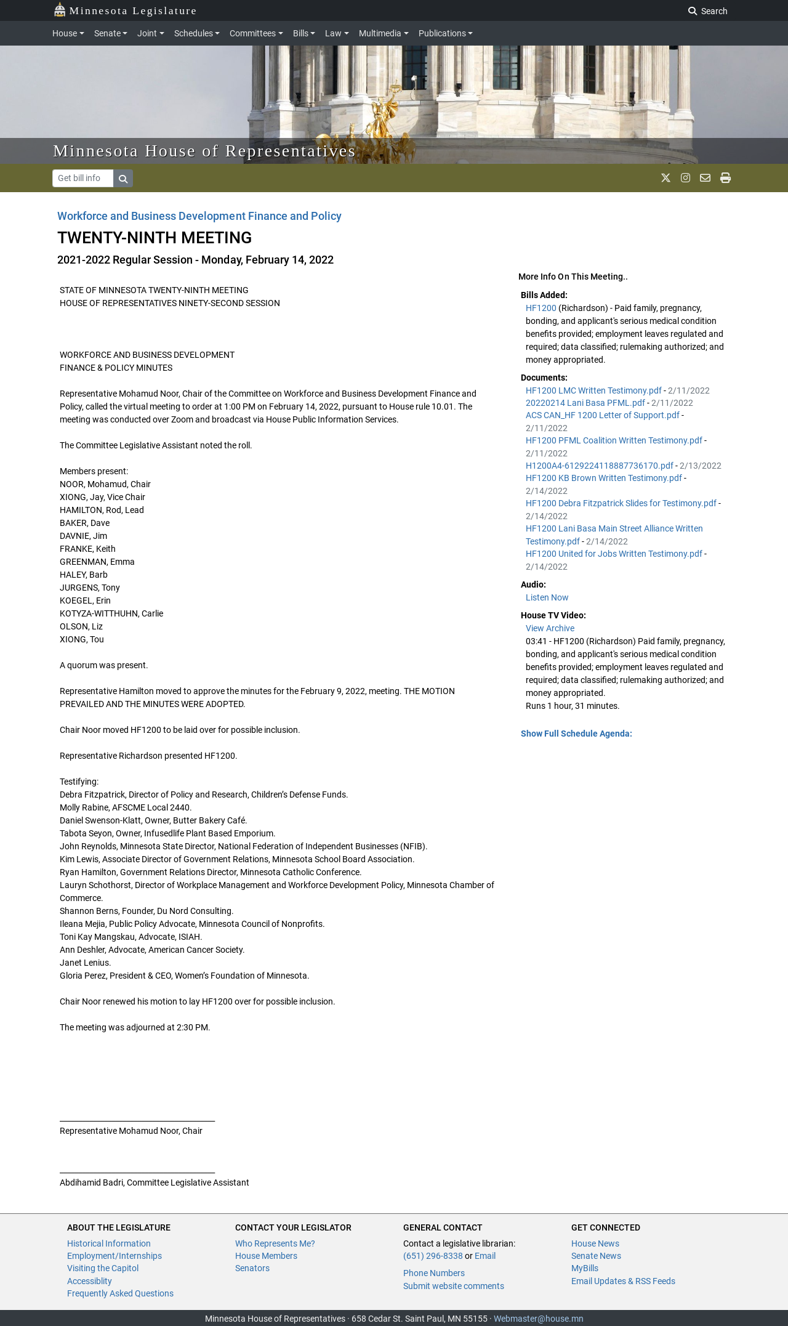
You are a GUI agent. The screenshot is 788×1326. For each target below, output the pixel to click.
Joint (147, 33)
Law (333, 33)
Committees (253, 33)
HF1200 (542, 308)
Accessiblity (89, 1281)
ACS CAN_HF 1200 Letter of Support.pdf (603, 415)
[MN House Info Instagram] (685, 178)
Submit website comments (453, 1286)
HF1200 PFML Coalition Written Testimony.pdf (615, 440)
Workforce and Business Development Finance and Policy (199, 215)
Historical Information (109, 1243)
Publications (442, 33)
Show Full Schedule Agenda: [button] (576, 733)
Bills (300, 33)
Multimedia (380, 33)
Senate (107, 33)
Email (485, 1256)
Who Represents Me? (275, 1243)
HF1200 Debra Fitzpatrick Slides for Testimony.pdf (622, 503)
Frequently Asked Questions (120, 1293)
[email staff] (705, 178)
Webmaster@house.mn (539, 1319)
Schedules (193, 33)
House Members (266, 1256)
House (64, 33)
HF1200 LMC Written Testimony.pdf (595, 390)
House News (595, 1243)
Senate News (596, 1256)
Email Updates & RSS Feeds (623, 1281)
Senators (252, 1268)
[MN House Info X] (666, 178)
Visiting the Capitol (103, 1268)
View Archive (550, 628)
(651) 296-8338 (433, 1256)
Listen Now (547, 597)
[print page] (725, 178)
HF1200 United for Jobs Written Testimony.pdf (615, 554)
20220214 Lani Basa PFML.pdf (586, 403)
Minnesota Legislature (125, 9)
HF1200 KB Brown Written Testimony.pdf (605, 478)
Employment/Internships (114, 1256)
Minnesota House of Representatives (204, 150)
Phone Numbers (434, 1273)
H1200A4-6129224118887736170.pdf (600, 466)
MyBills (584, 1268)
